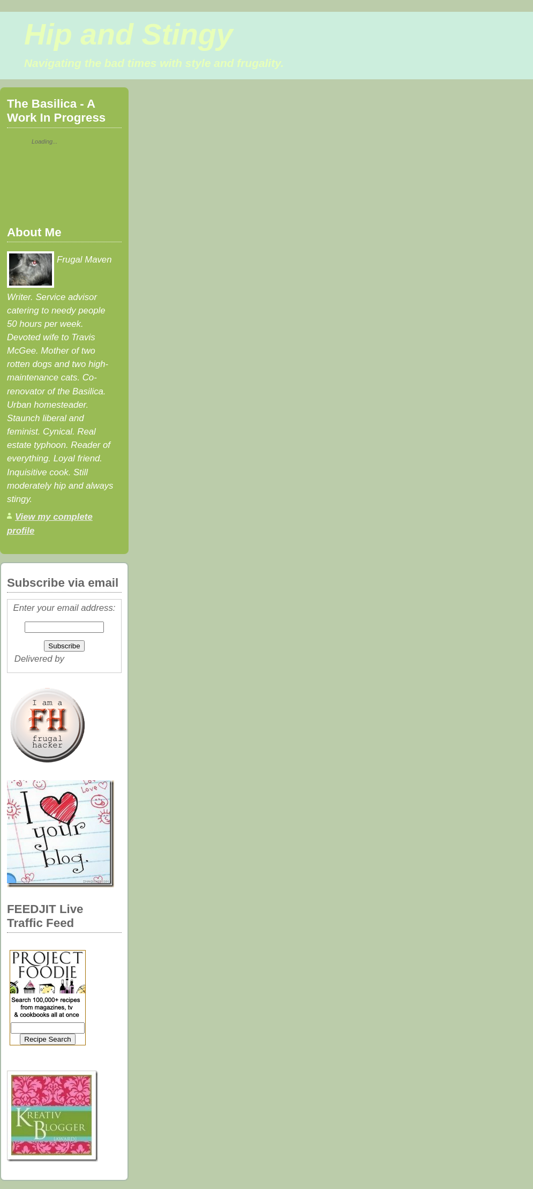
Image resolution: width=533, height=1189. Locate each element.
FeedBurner (91, 659)
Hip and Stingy (128, 34)
